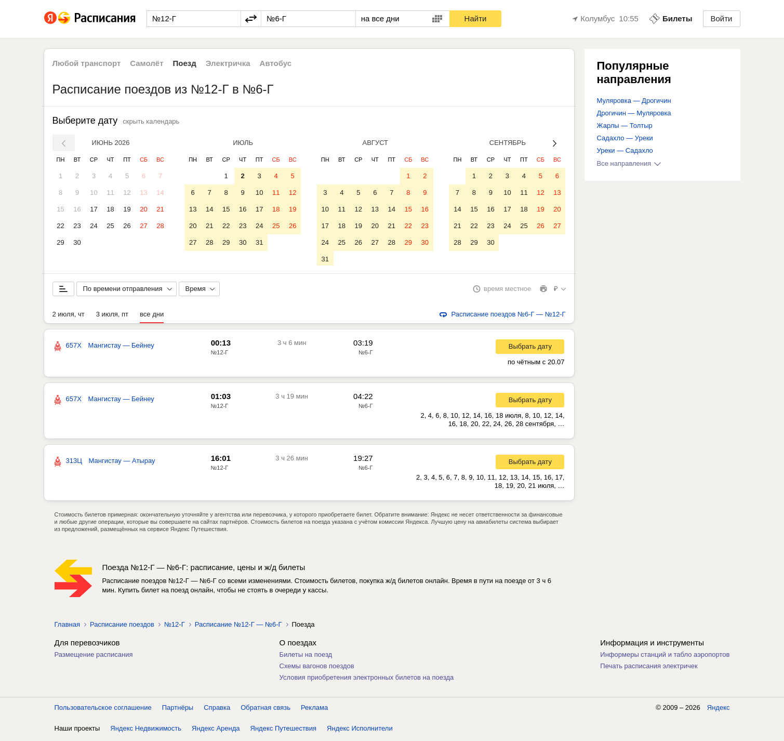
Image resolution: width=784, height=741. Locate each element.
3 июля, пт (112, 316)
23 (77, 226)
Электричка (228, 63)
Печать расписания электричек (648, 668)
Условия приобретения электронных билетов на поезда (367, 679)
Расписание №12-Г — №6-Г (238, 626)
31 (259, 242)
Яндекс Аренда (216, 730)
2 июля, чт (68, 316)
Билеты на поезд (306, 656)
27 (143, 226)
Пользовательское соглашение (103, 709)
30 (77, 242)
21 (160, 209)
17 (93, 209)
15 (60, 209)
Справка (217, 709)
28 (160, 226)
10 (93, 192)
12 (126, 192)
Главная (67, 626)
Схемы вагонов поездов (317, 668)
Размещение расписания (94, 656)
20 (143, 209)
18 (110, 209)
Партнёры (177, 709)
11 (110, 192)
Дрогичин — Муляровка (634, 113)
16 (77, 209)
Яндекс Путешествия (283, 730)
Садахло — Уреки (625, 138)
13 (143, 192)
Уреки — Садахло (625, 150)
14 (160, 192)
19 (126, 209)
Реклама (314, 709)
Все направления (629, 163)
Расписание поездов (122, 626)
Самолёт (146, 63)
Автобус (276, 63)
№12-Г (220, 354)
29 (60, 242)
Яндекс (718, 709)
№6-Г (365, 354)
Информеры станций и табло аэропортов (664, 656)
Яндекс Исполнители (360, 730)
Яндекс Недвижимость (145, 730)
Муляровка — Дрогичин (634, 100)
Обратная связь (265, 709)
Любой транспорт (86, 63)
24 (93, 226)
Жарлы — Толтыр (625, 125)
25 (110, 226)
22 (60, 226)
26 (126, 226)
